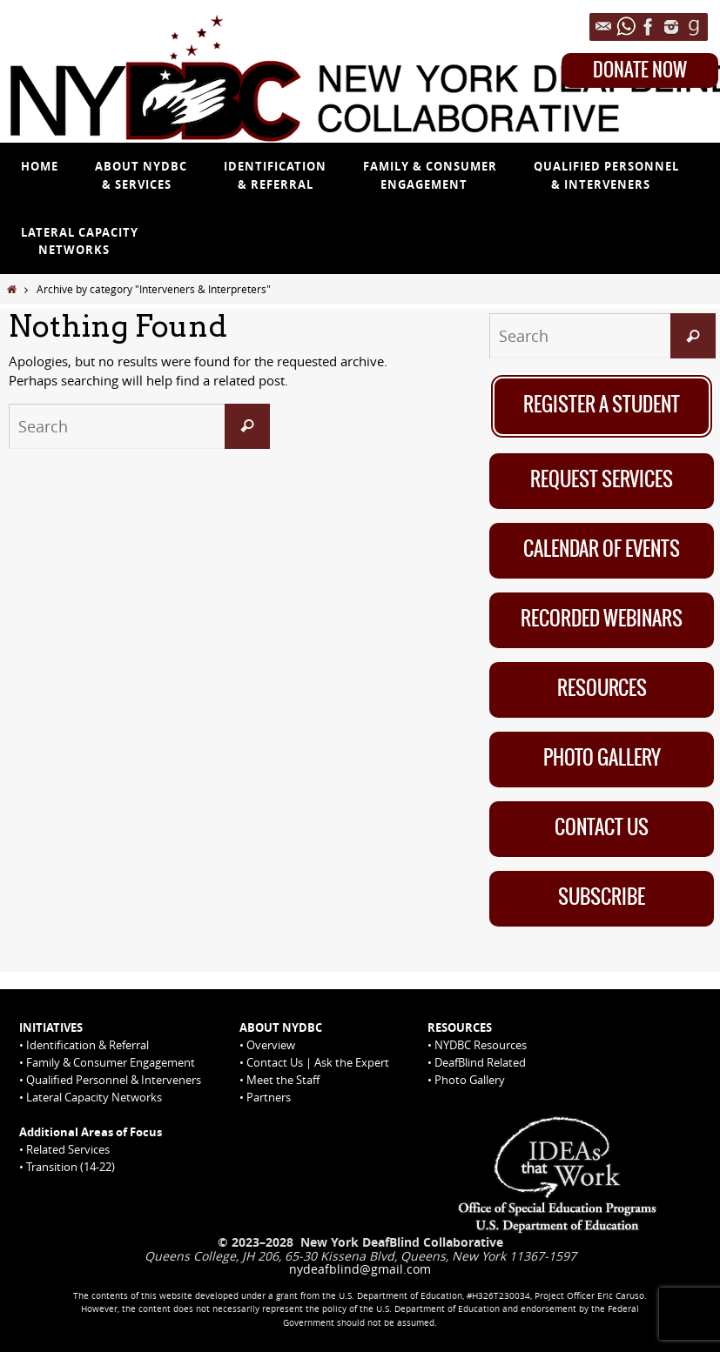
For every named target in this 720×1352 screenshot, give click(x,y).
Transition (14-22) (70, 1167)
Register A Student (601, 405)
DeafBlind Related (480, 1062)
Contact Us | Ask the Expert (317, 1062)
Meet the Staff (283, 1080)
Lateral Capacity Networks (94, 1097)
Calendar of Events (601, 550)
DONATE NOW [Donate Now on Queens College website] (640, 70)
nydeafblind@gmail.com (360, 1269)
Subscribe (601, 898)
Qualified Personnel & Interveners (113, 1080)
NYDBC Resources (480, 1045)
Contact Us (602, 828)
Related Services (68, 1149)
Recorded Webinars (602, 619)
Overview (270, 1045)
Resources (602, 689)
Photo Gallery (602, 758)
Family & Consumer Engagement (110, 1062)
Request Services (601, 480)
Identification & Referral (87, 1045)
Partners (268, 1097)
